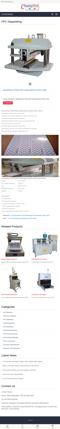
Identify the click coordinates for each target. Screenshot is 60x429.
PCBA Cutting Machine (10, 330)
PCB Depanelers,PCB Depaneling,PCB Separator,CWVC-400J (30, 215)
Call (22, 426)
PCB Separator (7, 312)
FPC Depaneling (8, 319)
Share (7, 426)
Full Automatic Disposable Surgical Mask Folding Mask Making (23, 361)
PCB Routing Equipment (10, 337)
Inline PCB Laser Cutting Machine (13, 374)
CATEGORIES (7, 14)
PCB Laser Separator (9, 316)
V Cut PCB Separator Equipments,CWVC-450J (22, 218)
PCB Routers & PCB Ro (39, 259)
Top (52, 426)
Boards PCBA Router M (9, 259)
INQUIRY (8, 103)
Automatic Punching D (38, 294)
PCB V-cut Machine (9, 341)
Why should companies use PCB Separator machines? (19, 370)
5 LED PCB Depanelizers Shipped (13, 378)
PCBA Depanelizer (9, 323)
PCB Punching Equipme (9, 294)
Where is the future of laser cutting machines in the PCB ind (21, 366)
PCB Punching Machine (10, 334)
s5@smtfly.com (9, 2)
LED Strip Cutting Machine (11, 344)
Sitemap (30, 420)
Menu (37, 426)
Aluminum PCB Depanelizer (11, 348)
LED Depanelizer (8, 326)
